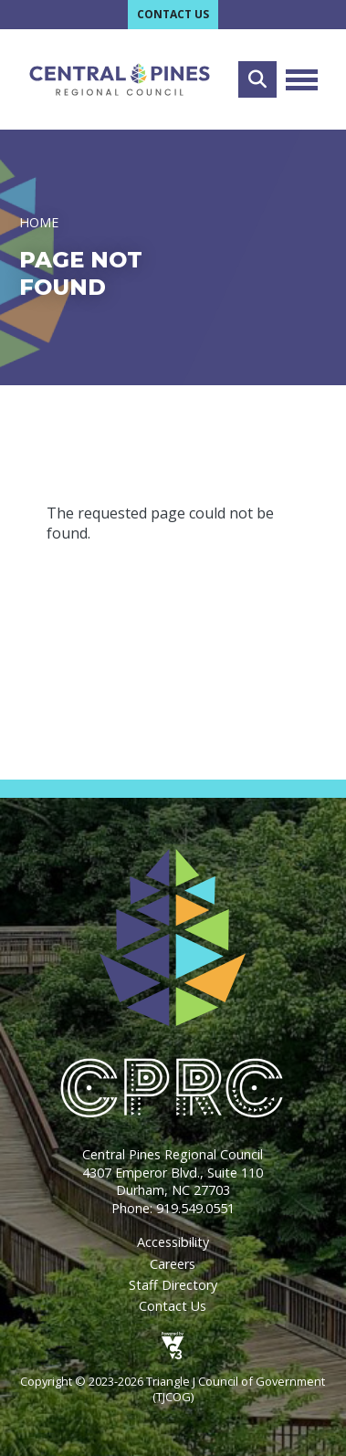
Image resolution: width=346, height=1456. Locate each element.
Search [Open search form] (257, 79)
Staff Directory (173, 1285)
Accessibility (173, 1242)
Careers (172, 1264)
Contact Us (173, 14)
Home (38, 222)
